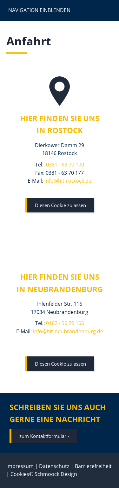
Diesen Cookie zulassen (60, 205)
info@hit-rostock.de (67, 180)
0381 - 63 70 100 (65, 164)
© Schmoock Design (53, 474)
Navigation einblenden (39, 10)
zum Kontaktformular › (44, 436)
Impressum (20, 466)
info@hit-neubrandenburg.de (68, 331)
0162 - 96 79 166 (65, 323)
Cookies (19, 474)
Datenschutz (54, 466)
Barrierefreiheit (93, 466)
